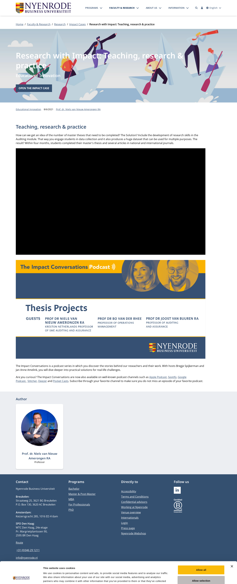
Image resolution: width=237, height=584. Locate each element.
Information (176, 7)
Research (60, 24)
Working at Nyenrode (134, 507)
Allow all (201, 549)
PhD (71, 510)
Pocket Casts (60, 381)
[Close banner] (232, 545)
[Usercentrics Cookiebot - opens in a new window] (21, 577)
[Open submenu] (101, 8)
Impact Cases (77, 24)
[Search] (196, 8)
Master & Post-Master (82, 494)
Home (19, 24)
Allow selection (201, 560)
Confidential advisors (134, 502)
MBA (71, 499)
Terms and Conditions (135, 496)
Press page (128, 528)
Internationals (130, 517)
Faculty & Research (122, 7)
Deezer (42, 381)
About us (151, 7)
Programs (91, 7)
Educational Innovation (38, 75)
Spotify (172, 377)
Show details (172, 577)
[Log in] (201, 8)
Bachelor (73, 489)
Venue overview (131, 512)
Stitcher (32, 381)
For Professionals (79, 504)
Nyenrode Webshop (133, 533)
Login (124, 523)
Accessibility (128, 491)
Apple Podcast (158, 377)
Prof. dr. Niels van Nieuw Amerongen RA (78, 109)
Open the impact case (34, 88)
